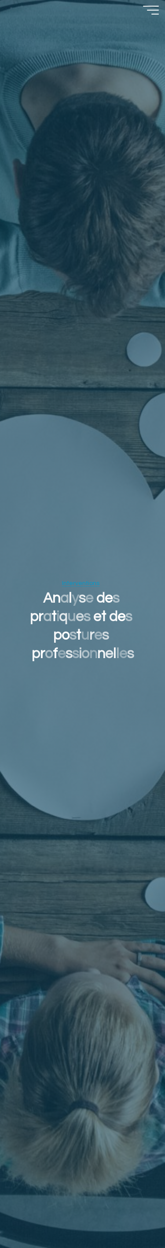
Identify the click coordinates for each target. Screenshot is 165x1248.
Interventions (80, 583)
